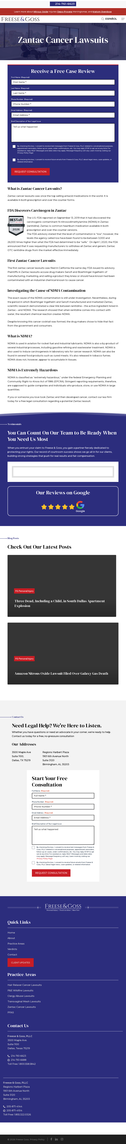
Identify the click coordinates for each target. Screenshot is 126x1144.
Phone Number (22, 99)
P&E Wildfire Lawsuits (20, 990)
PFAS (11, 1012)
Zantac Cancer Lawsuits (22, 1007)
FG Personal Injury (24, 590)
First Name (20, 77)
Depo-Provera (64, 11)
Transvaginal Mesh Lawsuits (24, 1001)
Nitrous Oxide (40, 11)
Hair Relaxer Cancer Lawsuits (25, 985)
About (11, 938)
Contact (12, 954)
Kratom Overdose (102, 11)
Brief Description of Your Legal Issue (26, 121)
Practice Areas (16, 943)
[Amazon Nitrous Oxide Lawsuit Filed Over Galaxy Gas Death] (63, 653)
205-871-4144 (14, 1106)
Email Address (21, 110)
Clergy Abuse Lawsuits (21, 996)
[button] (123, 18)
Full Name (40, 791)
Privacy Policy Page (25, 153)
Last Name (20, 88)
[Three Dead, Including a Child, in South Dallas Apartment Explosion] (62, 586)
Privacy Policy (37, 1139)
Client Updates (20, 962)
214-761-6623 (65, 3)
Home (11, 932)
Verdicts (12, 949)
